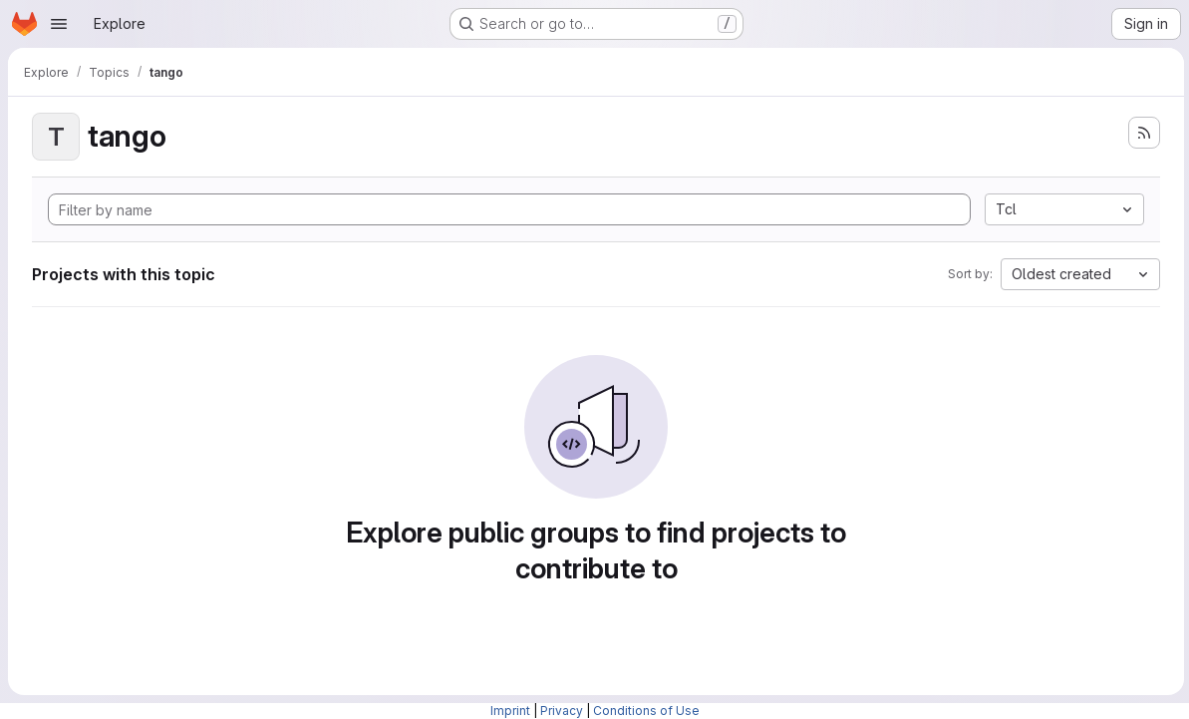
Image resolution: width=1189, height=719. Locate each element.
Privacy (561, 710)
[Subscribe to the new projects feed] (1141, 133)
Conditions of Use (646, 710)
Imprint (510, 710)
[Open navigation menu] (59, 24)
